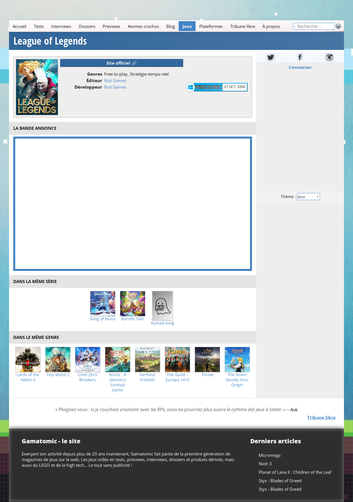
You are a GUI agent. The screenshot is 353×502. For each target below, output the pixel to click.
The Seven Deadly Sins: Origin (237, 379)
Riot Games (115, 80)
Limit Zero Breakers (87, 377)
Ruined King (162, 323)
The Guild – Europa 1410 (177, 377)
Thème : (299, 196)
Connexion (300, 67)
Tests (39, 26)
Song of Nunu (103, 318)
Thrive (207, 374)
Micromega (269, 455)
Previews (111, 26)
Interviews (61, 26)
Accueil (19, 26)
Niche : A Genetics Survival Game (117, 382)
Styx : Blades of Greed (280, 480)
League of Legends (50, 41)
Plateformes (211, 26)
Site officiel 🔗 (121, 63)
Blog (170, 26)
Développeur (88, 87)
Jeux (187, 26)
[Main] (151, 26)
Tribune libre (242, 26)
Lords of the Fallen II (28, 377)
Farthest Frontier (147, 377)
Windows (208, 87)
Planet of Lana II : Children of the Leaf (295, 472)
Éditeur (94, 80)
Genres (94, 74)
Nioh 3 (265, 463)
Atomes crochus (143, 26)
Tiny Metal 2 (57, 374)
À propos (271, 26)
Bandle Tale (132, 318)
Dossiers (87, 26)
